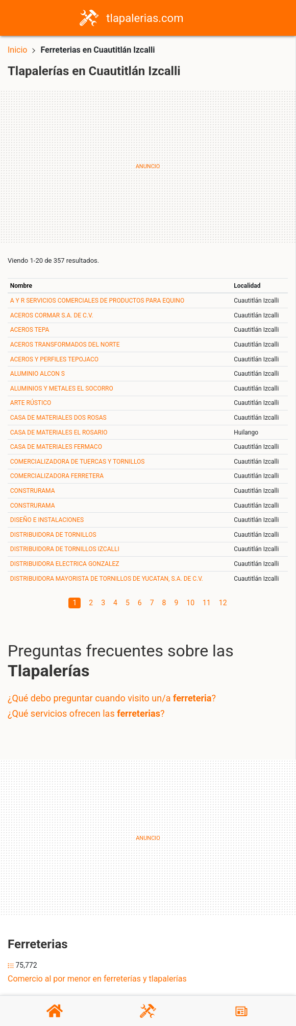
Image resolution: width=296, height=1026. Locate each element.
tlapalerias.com (144, 18)
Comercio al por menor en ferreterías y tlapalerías (97, 979)
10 (190, 603)
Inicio (17, 50)
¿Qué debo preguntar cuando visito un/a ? (112, 698)
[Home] (89, 17)
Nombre (21, 285)
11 (207, 603)
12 (223, 603)
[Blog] (241, 1011)
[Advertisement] (148, 166)
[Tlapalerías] (148, 1011)
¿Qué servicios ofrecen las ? (86, 713)
